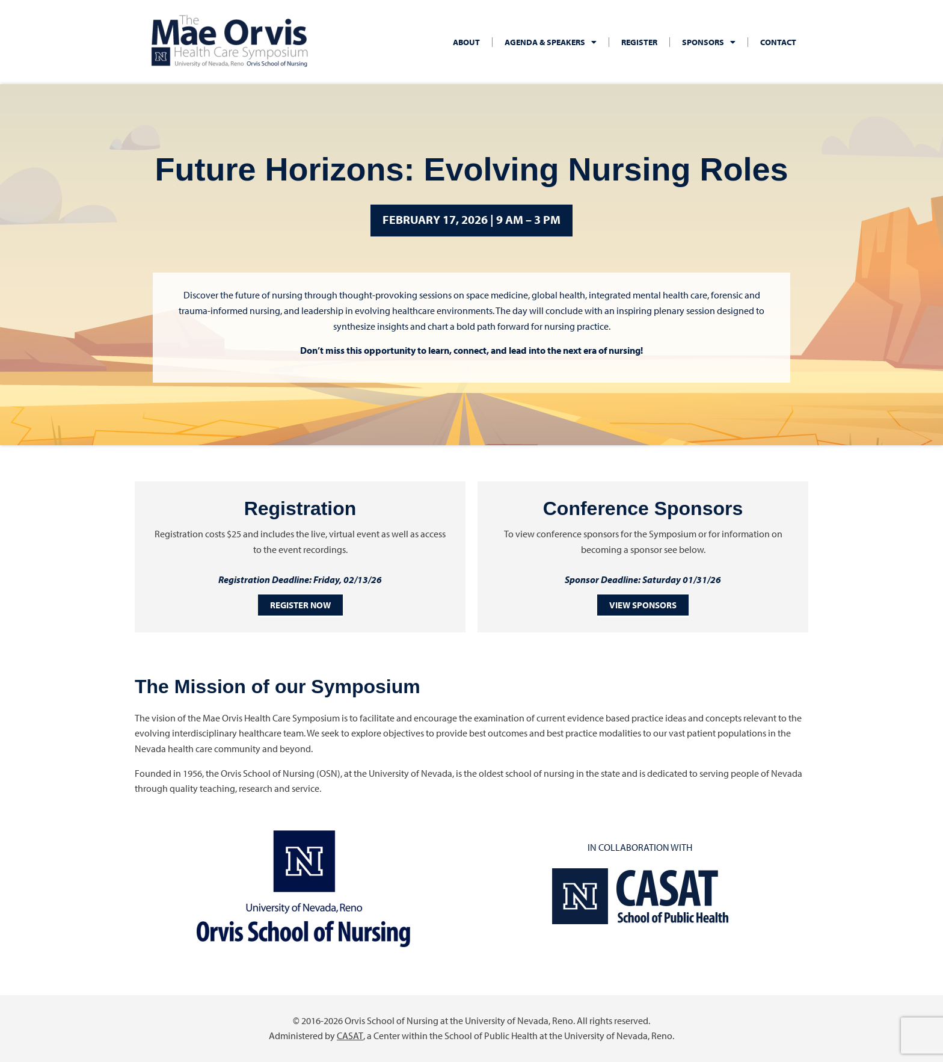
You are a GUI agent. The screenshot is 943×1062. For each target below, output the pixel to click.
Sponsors (709, 42)
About (466, 42)
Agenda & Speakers (551, 42)
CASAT (350, 1036)
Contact (778, 42)
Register (639, 42)
